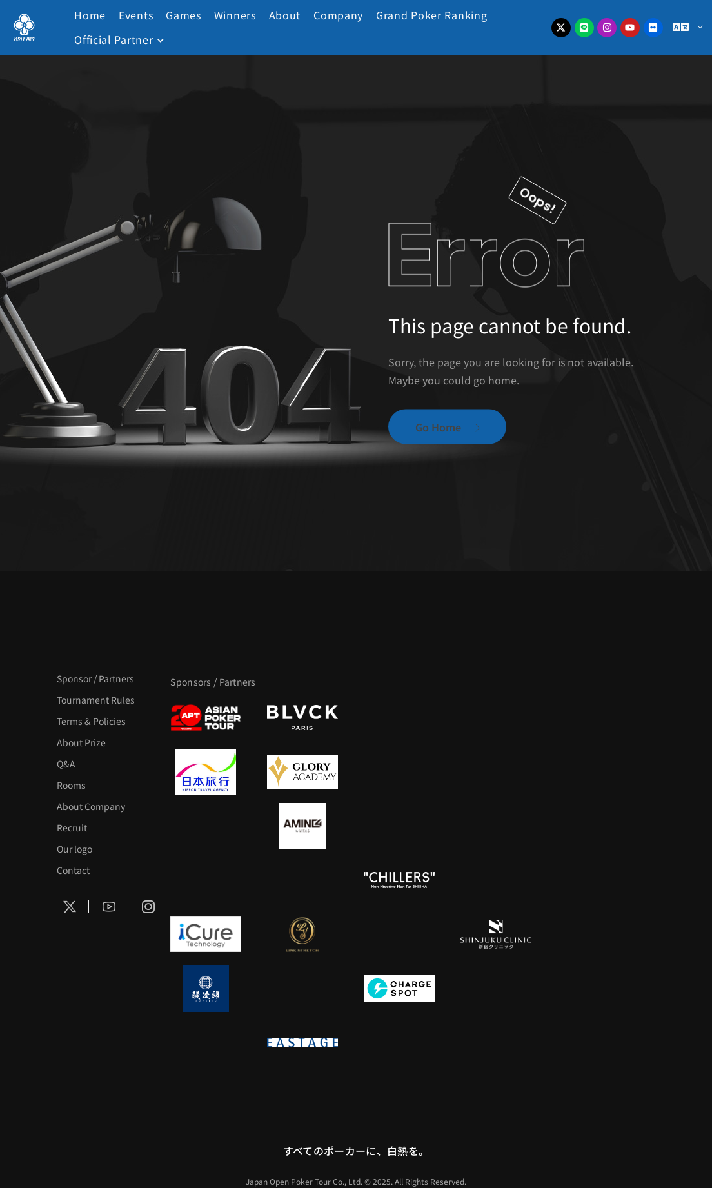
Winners (235, 15)
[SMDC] (496, 989)
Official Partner (113, 39)
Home (90, 15)
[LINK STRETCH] (302, 934)
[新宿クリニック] (496, 934)
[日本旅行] (206, 772)
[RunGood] (302, 880)
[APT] (206, 718)
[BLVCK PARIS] (302, 718)
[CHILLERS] (399, 880)
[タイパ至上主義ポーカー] (496, 718)
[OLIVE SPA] (399, 934)
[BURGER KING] (206, 826)
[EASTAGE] (302, 1043)
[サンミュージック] (399, 718)
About (285, 15)
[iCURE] (206, 934)
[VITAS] (302, 826)
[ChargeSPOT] (399, 989)
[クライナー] (399, 826)
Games (183, 15)
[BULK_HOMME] (496, 880)
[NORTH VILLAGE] (302, 989)
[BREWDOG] (496, 772)
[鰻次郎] (206, 989)
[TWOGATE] (399, 772)
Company (338, 15)
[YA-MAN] (496, 826)
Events (136, 15)
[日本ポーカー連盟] (399, 1043)
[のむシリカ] (206, 880)
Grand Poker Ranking (431, 15)
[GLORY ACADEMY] (302, 772)
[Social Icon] (69, 907)
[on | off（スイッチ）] (206, 1043)
